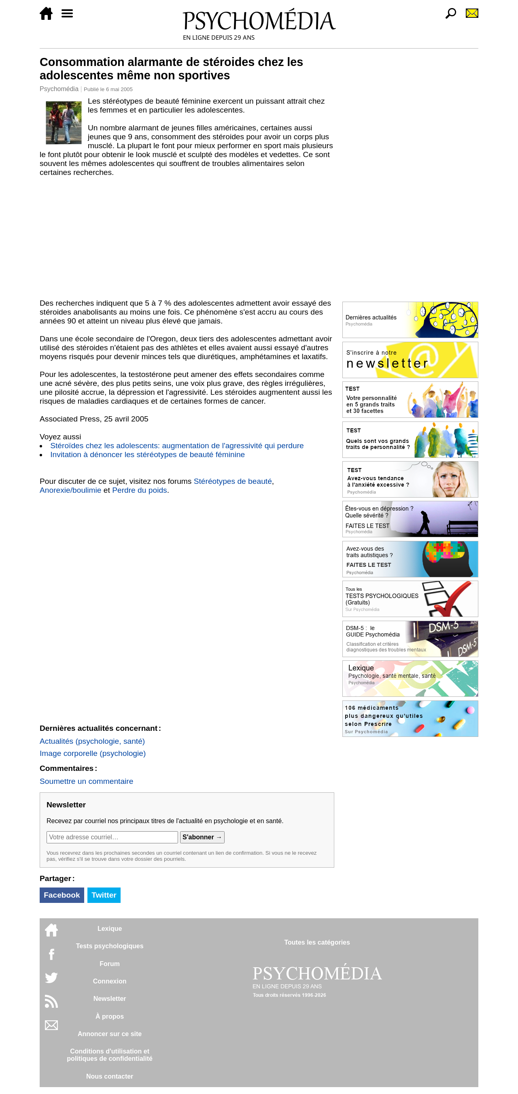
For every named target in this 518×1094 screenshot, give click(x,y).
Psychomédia (59, 88)
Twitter (103, 895)
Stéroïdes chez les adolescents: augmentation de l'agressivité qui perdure (177, 445)
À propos (110, 1016)
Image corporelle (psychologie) (93, 753)
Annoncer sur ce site (110, 1033)
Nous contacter (109, 1076)
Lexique (110, 928)
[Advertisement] (187, 237)
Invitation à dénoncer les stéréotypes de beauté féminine (147, 454)
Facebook (62, 895)
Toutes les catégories (317, 942)
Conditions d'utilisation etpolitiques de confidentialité (110, 1055)
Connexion (110, 981)
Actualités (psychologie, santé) (92, 741)
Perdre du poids (139, 490)
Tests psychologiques (110, 946)
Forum (110, 963)
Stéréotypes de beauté (233, 481)
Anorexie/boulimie (71, 490)
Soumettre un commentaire (86, 781)
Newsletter (109, 998)
